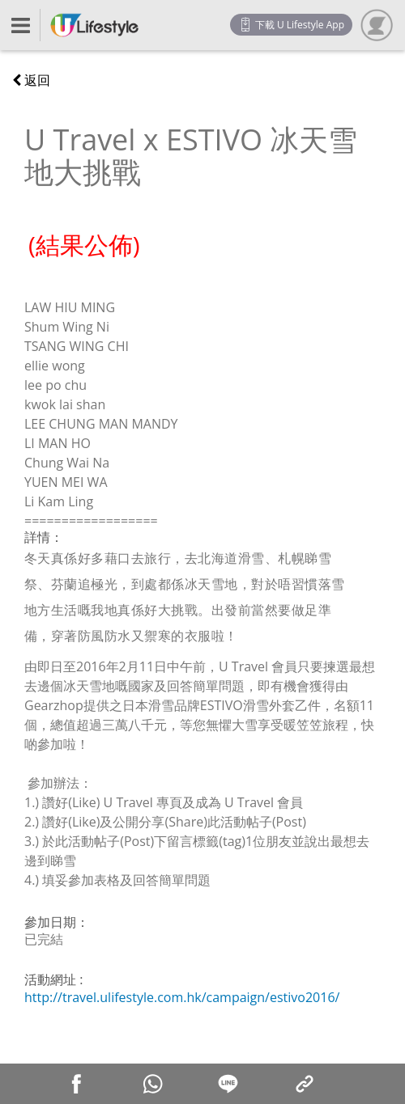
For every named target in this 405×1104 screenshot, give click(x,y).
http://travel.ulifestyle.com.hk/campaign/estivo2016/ (181, 997)
